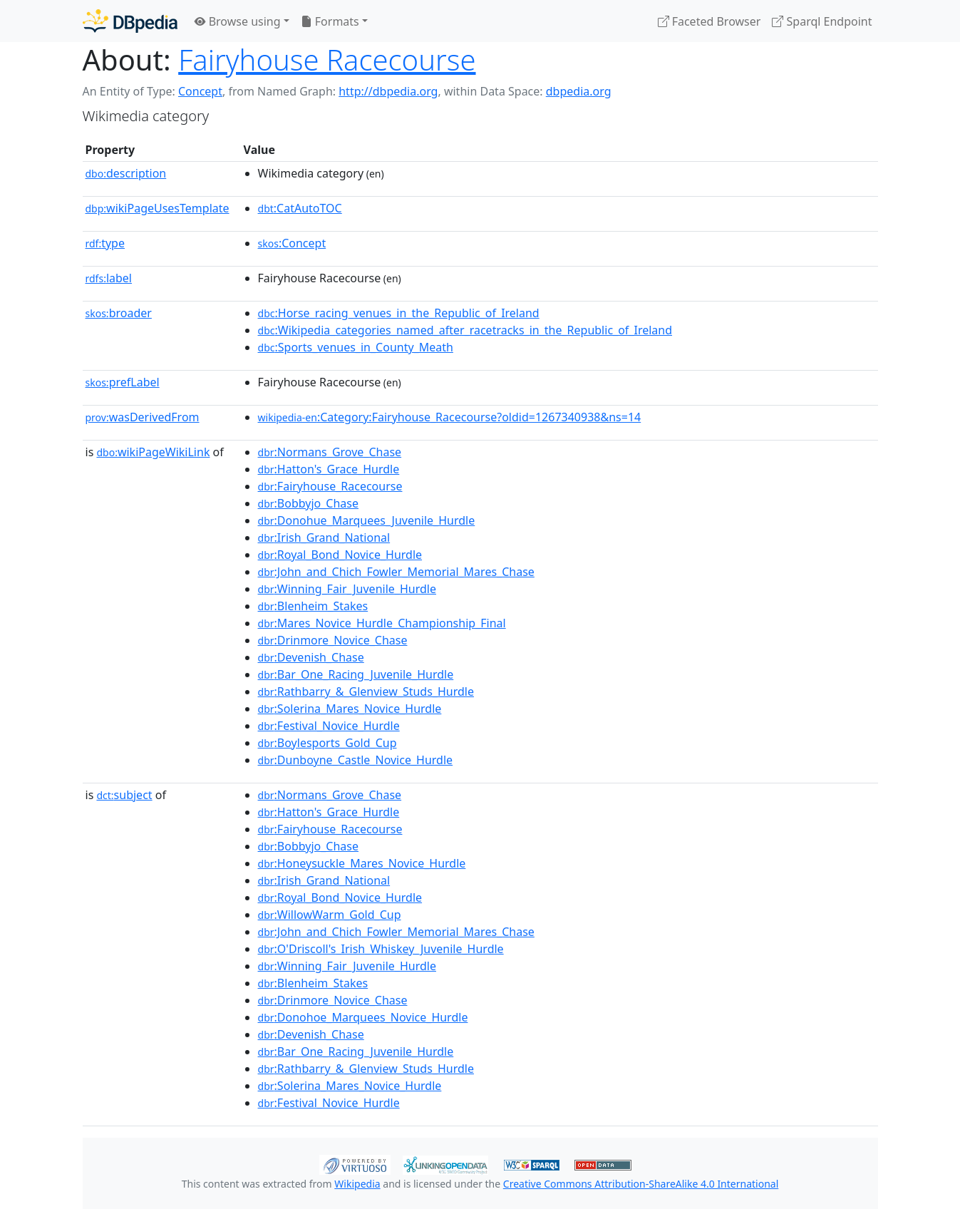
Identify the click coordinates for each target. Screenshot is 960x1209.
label (109, 278)
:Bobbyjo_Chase (308, 503)
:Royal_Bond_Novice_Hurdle (340, 554)
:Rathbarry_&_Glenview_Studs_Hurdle (366, 691)
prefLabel (123, 382)
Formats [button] (330, 21)
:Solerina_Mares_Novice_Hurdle (350, 708)
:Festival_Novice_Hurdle (329, 726)
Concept (200, 91)
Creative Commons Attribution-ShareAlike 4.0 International (640, 1183)
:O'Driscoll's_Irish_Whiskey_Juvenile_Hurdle (381, 949)
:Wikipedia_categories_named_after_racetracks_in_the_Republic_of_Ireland (465, 330)
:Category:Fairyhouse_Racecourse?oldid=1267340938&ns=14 (449, 417)
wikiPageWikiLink (153, 452)
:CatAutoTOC (300, 208)
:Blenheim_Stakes (313, 606)
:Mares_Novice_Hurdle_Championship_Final (382, 623)
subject (124, 795)
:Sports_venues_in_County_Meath (355, 347)
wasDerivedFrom (143, 417)
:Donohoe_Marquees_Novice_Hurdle (363, 1017)
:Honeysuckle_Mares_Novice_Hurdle (362, 863)
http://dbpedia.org (388, 91)
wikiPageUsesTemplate (157, 208)
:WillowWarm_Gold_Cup (329, 914)
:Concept (292, 243)
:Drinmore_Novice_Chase (333, 640)
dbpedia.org (578, 91)
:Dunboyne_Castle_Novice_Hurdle (355, 760)
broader (119, 313)
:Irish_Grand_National (324, 537)
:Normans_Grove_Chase (330, 452)
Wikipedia (357, 1183)
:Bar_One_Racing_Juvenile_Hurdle (356, 674)
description (126, 173)
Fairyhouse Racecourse (326, 59)
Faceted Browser (709, 21)
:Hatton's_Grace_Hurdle (329, 469)
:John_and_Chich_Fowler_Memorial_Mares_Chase (396, 572)
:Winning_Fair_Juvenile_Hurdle (347, 589)
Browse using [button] (238, 21)
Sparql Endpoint (822, 21)
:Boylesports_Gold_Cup (327, 743)
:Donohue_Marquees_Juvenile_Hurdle (366, 520)
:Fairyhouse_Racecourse (330, 486)
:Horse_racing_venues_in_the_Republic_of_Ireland (399, 313)
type (105, 243)
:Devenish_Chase (311, 657)
